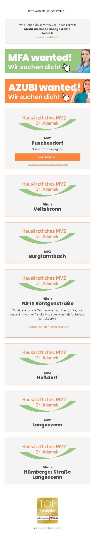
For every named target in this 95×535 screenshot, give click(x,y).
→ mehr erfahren (47, 37)
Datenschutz (55, 528)
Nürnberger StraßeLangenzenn (48, 465)
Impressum (39, 528)
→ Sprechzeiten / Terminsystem (47, 327)
